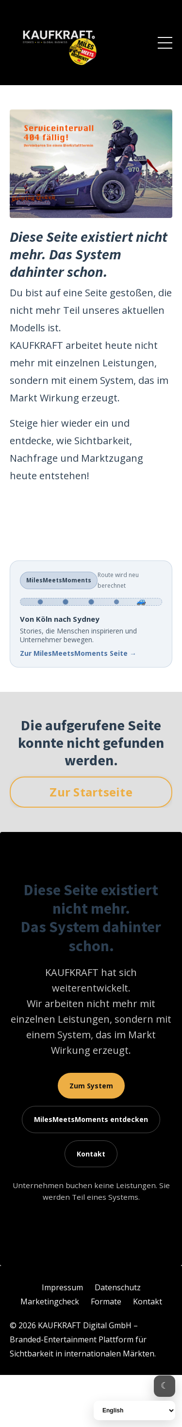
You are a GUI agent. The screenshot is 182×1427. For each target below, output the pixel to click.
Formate (106, 1301)
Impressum (62, 1287)
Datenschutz (118, 1287)
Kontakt (91, 1153)
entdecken (91, 1119)
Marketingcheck (49, 1301)
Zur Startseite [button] (91, 792)
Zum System (91, 1085)
